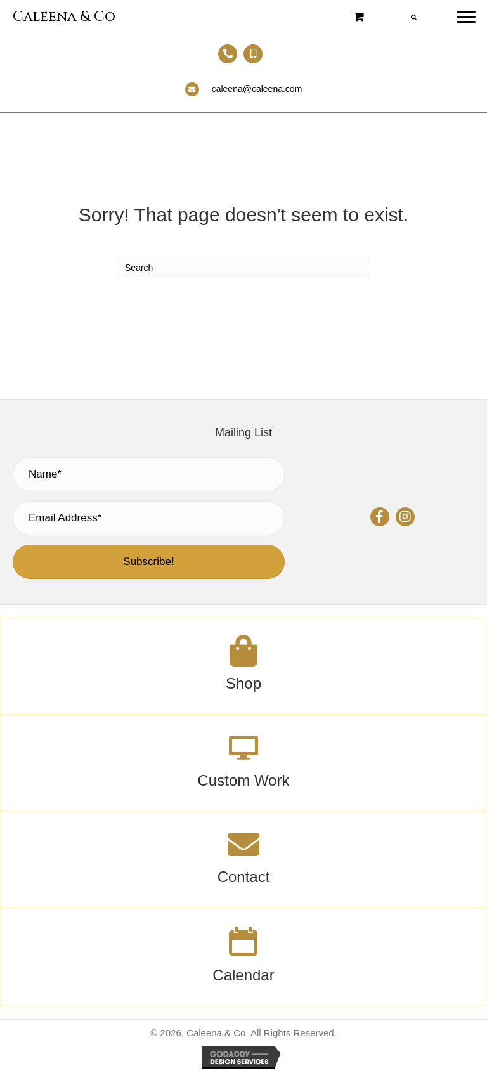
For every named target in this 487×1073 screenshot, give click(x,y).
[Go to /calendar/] (243, 957)
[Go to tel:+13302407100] (253, 53)
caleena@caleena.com (257, 89)
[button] (379, 516)
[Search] (243, 267)
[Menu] (466, 17)
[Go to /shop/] (243, 666)
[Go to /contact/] (243, 859)
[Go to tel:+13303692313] (227, 53)
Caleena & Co (64, 17)
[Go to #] (243, 763)
